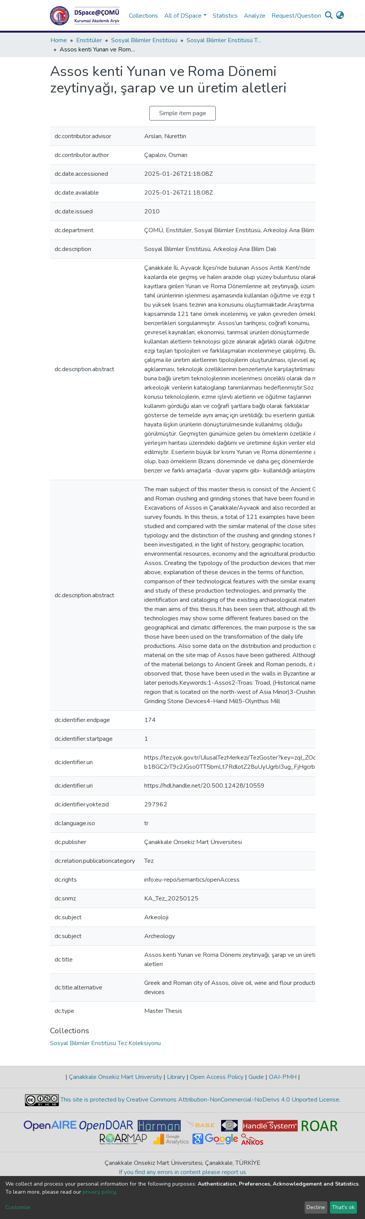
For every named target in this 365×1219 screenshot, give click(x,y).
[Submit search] (329, 15)
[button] (340, 15)
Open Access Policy (216, 1077)
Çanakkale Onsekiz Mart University (115, 1077)
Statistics (225, 16)
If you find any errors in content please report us (182, 1172)
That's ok (343, 1207)
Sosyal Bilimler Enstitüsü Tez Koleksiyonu (225, 40)
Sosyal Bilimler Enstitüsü (144, 40)
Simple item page (182, 113)
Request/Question (296, 16)
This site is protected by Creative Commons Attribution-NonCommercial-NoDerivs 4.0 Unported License (199, 1099)
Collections (143, 16)
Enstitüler (89, 40)
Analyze (254, 16)
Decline (316, 1207)
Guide (256, 1077)
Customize (17, 1207)
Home (58, 40)
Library (176, 1077)
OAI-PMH (282, 1077)
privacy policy (99, 1192)
